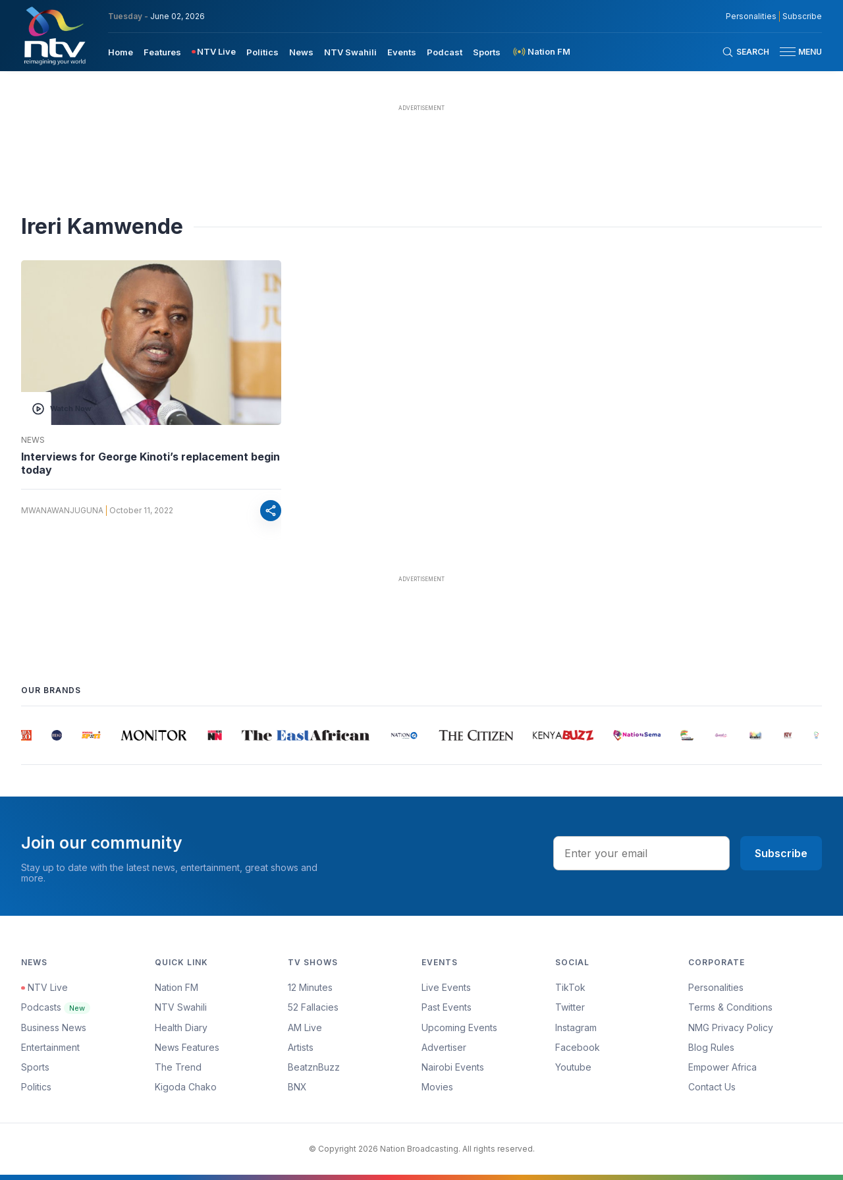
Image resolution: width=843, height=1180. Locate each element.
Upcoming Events (459, 1027)
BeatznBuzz (314, 1067)
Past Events (447, 1007)
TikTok (570, 987)
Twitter (570, 1007)
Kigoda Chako (186, 1086)
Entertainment (50, 1047)
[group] (27, 735)
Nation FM (176, 987)
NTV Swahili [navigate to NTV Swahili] (350, 52)
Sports (35, 1067)
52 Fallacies (313, 1007)
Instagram (576, 1027)
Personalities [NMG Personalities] (751, 16)
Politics (36, 1086)
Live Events (446, 987)
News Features (187, 1047)
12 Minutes (310, 987)
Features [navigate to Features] (162, 52)
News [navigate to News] (301, 52)
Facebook (577, 1047)
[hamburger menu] (788, 51)
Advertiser (444, 1047)
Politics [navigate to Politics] (262, 52)
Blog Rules (711, 1047)
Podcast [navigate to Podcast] (444, 52)
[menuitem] (120, 51)
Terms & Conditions (730, 1007)
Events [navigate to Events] (401, 52)
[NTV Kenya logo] (54, 35)
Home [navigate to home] (120, 52)
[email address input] (641, 853)
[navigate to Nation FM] (540, 51)
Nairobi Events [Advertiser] (453, 1067)
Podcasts (55, 1007)
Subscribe (781, 853)
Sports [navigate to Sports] (487, 52)
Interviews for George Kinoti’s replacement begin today (150, 463)
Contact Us (712, 1086)
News (33, 440)
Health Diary (181, 1027)
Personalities (716, 987)
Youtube (573, 1067)
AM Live (305, 1027)
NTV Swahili (181, 1007)
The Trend (178, 1067)
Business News (53, 1027)
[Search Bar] (745, 52)
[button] (795, 51)
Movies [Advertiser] (437, 1086)
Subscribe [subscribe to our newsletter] (802, 16)
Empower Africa (722, 1067)
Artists (300, 1047)
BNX (297, 1086)
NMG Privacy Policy (730, 1027)
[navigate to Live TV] (214, 52)
